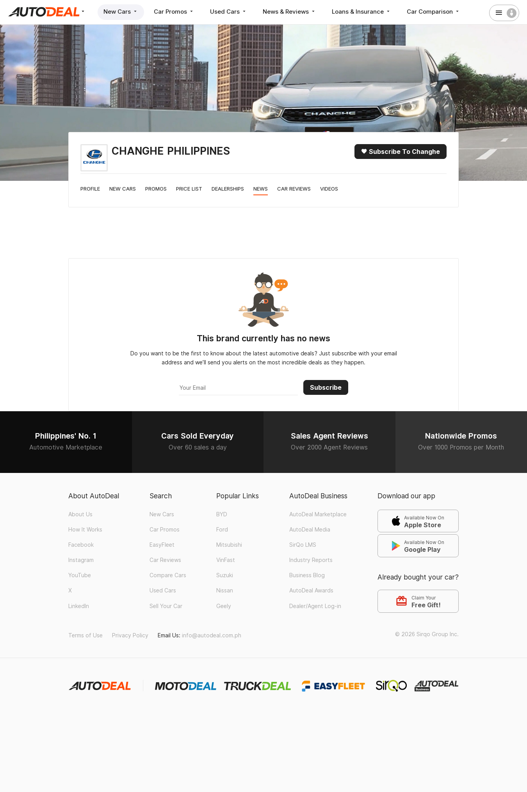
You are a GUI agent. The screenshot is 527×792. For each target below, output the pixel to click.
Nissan (224, 590)
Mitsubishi (229, 545)
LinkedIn (78, 606)
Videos (329, 189)
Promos (156, 189)
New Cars (120, 11)
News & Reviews (289, 11)
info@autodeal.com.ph (211, 635)
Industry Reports (311, 560)
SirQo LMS (302, 545)
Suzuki (224, 575)
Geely (223, 606)
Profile (90, 189)
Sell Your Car (166, 606)
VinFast (225, 560)
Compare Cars (168, 575)
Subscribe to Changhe (400, 151)
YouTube (79, 575)
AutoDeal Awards (311, 590)
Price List (189, 189)
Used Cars (228, 11)
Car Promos (174, 11)
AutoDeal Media (309, 529)
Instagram (81, 560)
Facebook (81, 545)
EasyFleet (162, 545)
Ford (222, 529)
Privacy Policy (130, 635)
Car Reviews (294, 189)
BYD (221, 514)
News (260, 189)
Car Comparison (433, 11)
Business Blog (307, 575)
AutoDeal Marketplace (318, 514)
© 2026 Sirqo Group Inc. (427, 634)
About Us (80, 514)
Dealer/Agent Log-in (315, 606)
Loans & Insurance (361, 11)
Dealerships (228, 189)
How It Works (85, 529)
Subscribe (326, 387)
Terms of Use (85, 635)
